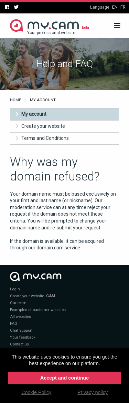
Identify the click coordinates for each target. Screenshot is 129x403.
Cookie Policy (36, 392)
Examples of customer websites (38, 310)
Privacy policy (92, 392)
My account (33, 114)
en (115, 7)
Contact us (19, 344)
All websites (20, 316)
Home (15, 100)
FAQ (13, 323)
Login (15, 289)
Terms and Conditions (45, 138)
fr (123, 7)
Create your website (43, 126)
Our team (18, 303)
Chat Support (21, 330)
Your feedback (22, 337)
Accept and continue (64, 378)
